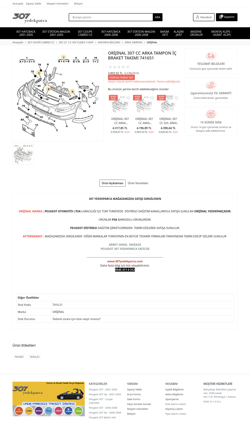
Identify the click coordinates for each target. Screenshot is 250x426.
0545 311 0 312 (212, 401)
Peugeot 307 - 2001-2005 (103, 389)
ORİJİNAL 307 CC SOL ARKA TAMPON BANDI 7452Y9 (168, 121)
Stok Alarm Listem (175, 404)
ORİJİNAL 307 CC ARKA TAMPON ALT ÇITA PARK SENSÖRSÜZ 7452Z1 (144, 121)
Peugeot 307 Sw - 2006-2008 (105, 412)
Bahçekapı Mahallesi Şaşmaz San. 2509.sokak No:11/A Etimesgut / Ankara (219, 393)
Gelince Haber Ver (121, 77)
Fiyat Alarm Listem (175, 413)
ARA (157, 17)
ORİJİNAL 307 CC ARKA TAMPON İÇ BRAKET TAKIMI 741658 (120, 121)
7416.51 (35, 357)
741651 (19, 357)
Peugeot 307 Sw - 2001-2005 (105, 394)
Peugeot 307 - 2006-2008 (103, 407)
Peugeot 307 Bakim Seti (102, 417)
